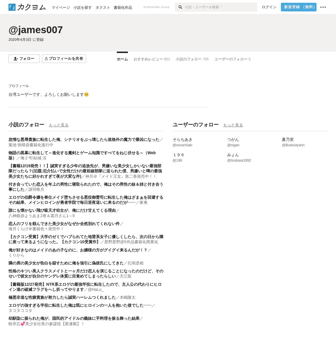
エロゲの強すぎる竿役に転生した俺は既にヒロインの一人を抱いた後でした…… (80, 305)
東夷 (143, 202)
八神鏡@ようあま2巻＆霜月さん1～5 (42, 215)
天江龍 (126, 276)
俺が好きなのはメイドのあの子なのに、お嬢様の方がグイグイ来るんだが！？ (78, 250)
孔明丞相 (135, 263)
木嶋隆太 (128, 297)
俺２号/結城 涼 (33, 158)
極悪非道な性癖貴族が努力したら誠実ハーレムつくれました (62, 297)
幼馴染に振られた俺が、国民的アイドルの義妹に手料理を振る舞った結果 (74, 318)
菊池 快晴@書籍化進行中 (31, 145)
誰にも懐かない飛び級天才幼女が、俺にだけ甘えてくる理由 (62, 210)
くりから (16, 255)
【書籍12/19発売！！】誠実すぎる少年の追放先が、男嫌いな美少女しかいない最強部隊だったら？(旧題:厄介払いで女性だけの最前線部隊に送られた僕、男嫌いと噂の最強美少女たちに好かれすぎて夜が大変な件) (85, 171)
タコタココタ (20, 310)
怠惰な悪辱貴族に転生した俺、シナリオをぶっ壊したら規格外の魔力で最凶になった (84, 139)
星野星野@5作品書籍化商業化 (131, 242)
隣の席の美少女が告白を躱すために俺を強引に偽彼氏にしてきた (66, 263)
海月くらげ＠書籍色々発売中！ (36, 228)
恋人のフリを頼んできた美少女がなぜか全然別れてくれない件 (64, 223)
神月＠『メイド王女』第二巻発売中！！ (121, 176)
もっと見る (59, 125)
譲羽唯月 (36, 189)
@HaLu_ (95, 289)
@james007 (36, 29)
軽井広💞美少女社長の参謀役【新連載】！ (47, 323)
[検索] (180, 7)
